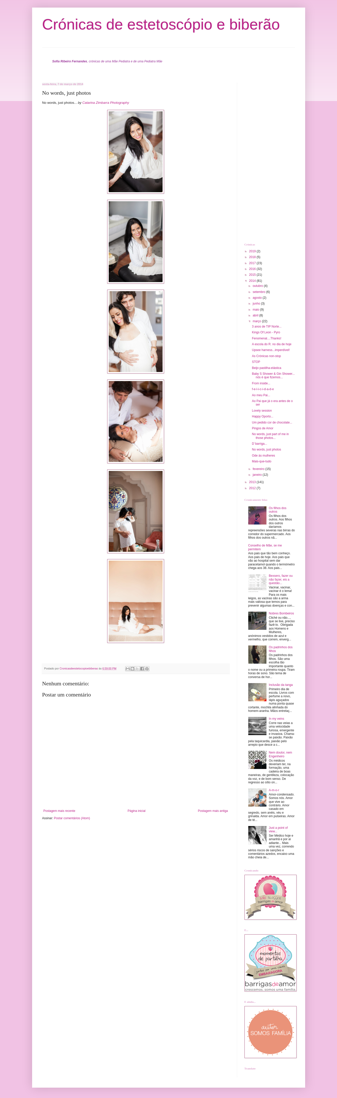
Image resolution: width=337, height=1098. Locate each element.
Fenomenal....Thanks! (266, 338)
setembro (259, 292)
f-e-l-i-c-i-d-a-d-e (263, 389)
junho (257, 303)
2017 (253, 263)
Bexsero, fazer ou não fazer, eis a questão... (281, 579)
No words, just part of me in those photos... (270, 435)
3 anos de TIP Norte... (266, 326)
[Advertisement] (264, 158)
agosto (257, 298)
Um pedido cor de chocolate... (272, 422)
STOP (256, 362)
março (257, 321)
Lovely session (262, 410)
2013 (253, 482)
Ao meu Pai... (261, 395)
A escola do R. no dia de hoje (271, 344)
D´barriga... (259, 443)
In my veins (276, 718)
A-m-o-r (274, 790)
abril (256, 315)
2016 (253, 269)
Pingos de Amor (262, 428)
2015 (253, 275)
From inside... (261, 383)
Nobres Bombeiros (281, 613)
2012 (253, 488)
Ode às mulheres (263, 455)
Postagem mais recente (59, 811)
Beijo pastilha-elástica (266, 368)
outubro (258, 286)
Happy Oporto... (262, 416)
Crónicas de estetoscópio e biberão (161, 24)
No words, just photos (266, 449)
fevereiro (259, 469)
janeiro (257, 475)
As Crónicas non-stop (266, 356)
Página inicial (137, 811)
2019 (253, 251)
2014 (253, 281)
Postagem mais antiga (213, 811)
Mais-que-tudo (261, 461)
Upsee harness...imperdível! (270, 350)
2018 (253, 257)
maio (256, 309)
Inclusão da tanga (281, 685)
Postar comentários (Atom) (72, 818)
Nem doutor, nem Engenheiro (280, 754)
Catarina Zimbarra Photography (105, 103)
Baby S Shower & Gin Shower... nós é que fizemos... (273, 375)
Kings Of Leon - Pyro (266, 332)
